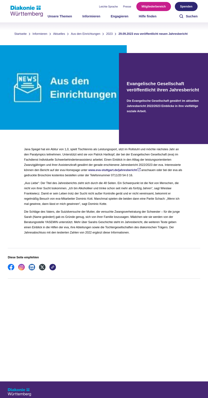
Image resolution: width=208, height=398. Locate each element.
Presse (127, 6)
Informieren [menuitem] (91, 16)
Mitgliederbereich (154, 6)
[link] (11, 269)
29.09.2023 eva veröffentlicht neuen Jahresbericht (153, 33)
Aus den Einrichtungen (85, 33)
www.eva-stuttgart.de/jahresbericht (112, 170)
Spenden (186, 6)
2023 (109, 33)
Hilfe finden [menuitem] (147, 16)
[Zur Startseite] (26, 11)
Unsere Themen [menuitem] (60, 16)
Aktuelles (59, 33)
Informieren (39, 33)
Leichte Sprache (108, 6)
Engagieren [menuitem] (119, 16)
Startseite (20, 33)
